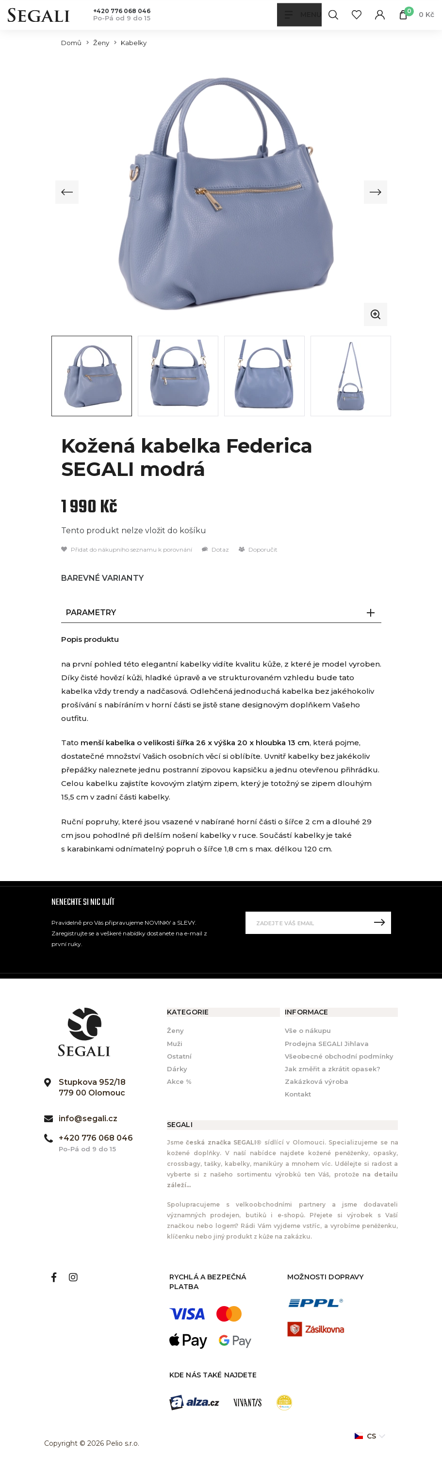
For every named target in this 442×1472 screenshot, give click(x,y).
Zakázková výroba (316, 1081)
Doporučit (258, 549)
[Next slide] (375, 192)
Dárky (177, 1069)
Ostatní (179, 1056)
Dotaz (215, 549)
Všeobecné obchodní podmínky (339, 1056)
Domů (71, 43)
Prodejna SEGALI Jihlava (327, 1043)
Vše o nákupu (308, 1031)
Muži (174, 1043)
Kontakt (298, 1094)
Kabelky (134, 43)
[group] (221, 192)
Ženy (101, 43)
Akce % (179, 1081)
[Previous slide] (67, 192)
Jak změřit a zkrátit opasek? (332, 1069)
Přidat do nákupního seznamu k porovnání (126, 549)
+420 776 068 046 (121, 11)
